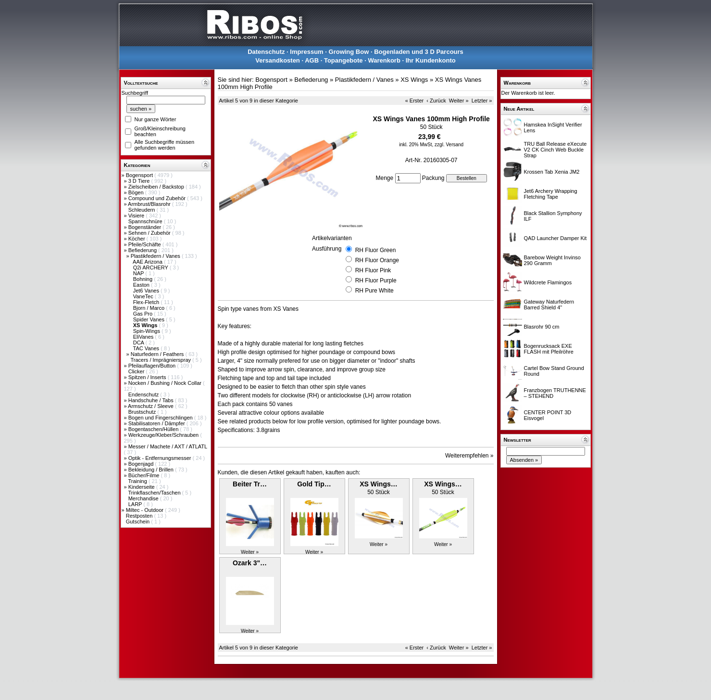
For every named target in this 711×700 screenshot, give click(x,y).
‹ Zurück (436, 100)
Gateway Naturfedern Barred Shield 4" (549, 304)
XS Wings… (378, 484)
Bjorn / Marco (149, 308)
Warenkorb (384, 60)
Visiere (137, 215)
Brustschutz (143, 412)
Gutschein (138, 521)
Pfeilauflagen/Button (152, 366)
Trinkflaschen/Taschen (155, 493)
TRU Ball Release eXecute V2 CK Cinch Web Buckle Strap (555, 149)
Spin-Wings (147, 331)
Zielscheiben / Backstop (157, 187)
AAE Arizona (148, 262)
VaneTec (144, 296)
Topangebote (343, 60)
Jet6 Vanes (147, 290)
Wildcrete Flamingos (548, 282)
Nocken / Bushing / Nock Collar (165, 383)
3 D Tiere (139, 181)
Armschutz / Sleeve (151, 406)
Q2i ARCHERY (151, 267)
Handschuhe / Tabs (151, 400)
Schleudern (142, 210)
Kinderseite (142, 487)
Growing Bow (349, 51)
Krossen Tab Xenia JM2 (552, 172)
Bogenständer (145, 227)
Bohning (143, 279)
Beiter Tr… (250, 484)
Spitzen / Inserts (148, 377)
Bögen (136, 192)
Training (138, 481)
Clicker (137, 371)
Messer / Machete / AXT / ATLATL (167, 446)
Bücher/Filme (144, 475)
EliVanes (144, 337)
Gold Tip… (314, 484)
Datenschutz (266, 51)
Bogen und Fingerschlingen (161, 417)
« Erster (414, 100)
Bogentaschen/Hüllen (154, 429)
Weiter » (459, 100)
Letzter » (482, 100)
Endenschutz (144, 394)
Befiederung (143, 250)
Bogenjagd (141, 464)
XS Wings (414, 79)
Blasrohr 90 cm (542, 327)
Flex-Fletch (147, 302)
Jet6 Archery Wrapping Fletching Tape (550, 194)
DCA (139, 342)
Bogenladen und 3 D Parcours (418, 51)
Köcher (137, 239)
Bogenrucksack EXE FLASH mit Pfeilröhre (549, 349)
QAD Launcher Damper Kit (555, 238)
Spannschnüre (146, 221)
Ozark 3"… (250, 563)
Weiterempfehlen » (469, 455)
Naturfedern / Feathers (158, 354)
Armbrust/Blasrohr (150, 204)
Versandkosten (277, 60)
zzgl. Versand (449, 144)
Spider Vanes (149, 319)
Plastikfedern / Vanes (156, 256)
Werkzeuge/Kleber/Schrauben (164, 435)
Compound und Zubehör (157, 198)
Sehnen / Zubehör (150, 233)
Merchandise (144, 498)
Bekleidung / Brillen (151, 469)
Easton (142, 285)
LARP (136, 504)
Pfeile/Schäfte (145, 244)
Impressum (306, 51)
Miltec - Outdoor (145, 510)
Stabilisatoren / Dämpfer (157, 423)
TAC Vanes (147, 348)
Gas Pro (143, 314)
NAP (139, 273)
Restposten (140, 516)
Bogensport (140, 175)
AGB (312, 60)
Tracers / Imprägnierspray (161, 360)
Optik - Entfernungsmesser (160, 458)
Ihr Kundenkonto (431, 60)
